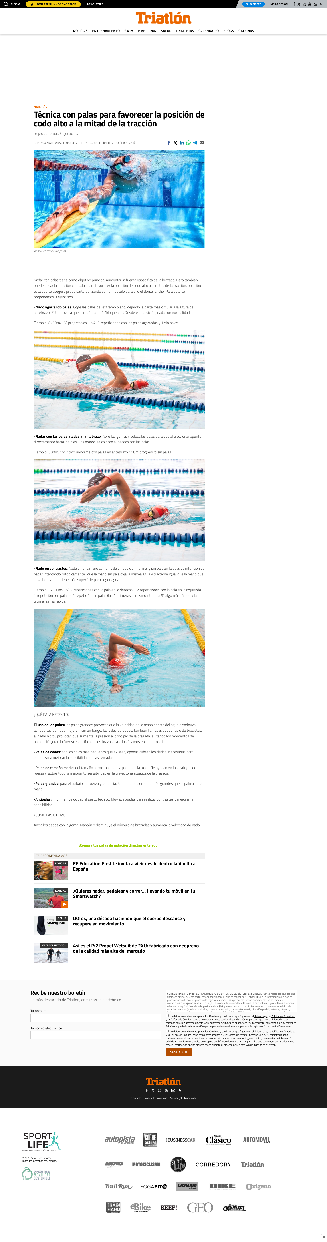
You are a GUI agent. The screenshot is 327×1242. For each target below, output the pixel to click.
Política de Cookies (256, 1003)
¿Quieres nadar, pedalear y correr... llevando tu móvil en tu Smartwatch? (134, 893)
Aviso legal (176, 1098)
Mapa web (190, 1098)
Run (153, 30)
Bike (141, 30)
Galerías (246, 30)
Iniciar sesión (279, 4)
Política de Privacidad (228, 1003)
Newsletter (95, 4)
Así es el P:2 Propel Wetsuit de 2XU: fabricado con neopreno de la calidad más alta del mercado (136, 948)
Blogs (228, 30)
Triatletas (185, 30)
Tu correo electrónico (46, 1028)
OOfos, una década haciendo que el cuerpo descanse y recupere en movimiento (129, 921)
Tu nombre (38, 1010)
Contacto (136, 1098)
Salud (166, 30)
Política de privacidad (155, 1098)
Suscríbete (253, 4)
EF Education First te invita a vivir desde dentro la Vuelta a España (134, 866)
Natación (41, 107)
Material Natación (54, 945)
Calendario (208, 30)
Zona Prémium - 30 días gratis (53, 4)
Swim (129, 30)
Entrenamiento (106, 30)
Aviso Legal (206, 1003)
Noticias (80, 30)
